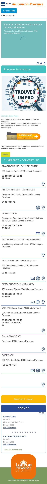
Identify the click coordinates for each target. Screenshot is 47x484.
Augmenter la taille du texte (37, 63)
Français (8, 4)
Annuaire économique (9, 116)
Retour (5, 155)
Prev (40, 413)
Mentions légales (22, 480)
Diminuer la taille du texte (41, 63)
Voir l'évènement (9, 428)
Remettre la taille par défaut (44, 63)
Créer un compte (7, 15)
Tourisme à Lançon (23, 399)
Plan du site (12, 480)
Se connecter (9, 11)
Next (43, 413)
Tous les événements (13, 450)
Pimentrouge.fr (34, 480)
